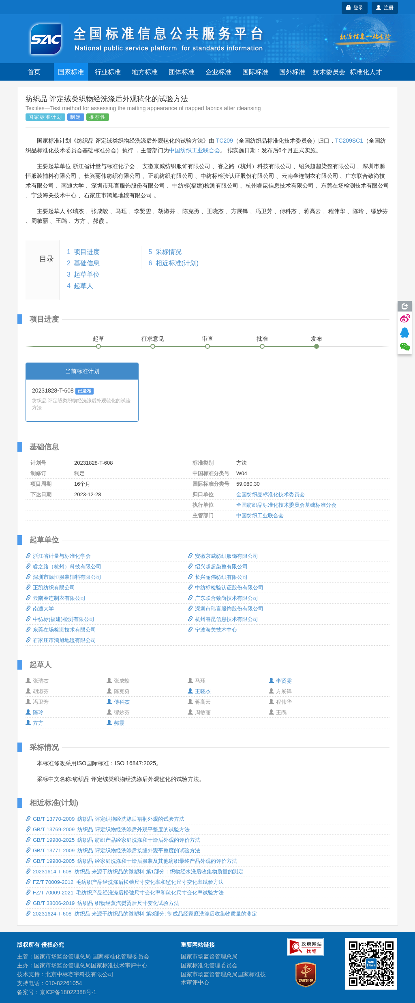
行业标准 (108, 71)
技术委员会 (329, 71)
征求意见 (152, 338)
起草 (98, 338)
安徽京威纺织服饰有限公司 (223, 556)
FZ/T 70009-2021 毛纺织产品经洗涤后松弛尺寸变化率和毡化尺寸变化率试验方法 (125, 893)
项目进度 (87, 251)
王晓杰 (199, 691)
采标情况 (169, 251)
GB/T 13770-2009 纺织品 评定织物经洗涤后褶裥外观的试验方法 (105, 819)
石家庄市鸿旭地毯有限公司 (61, 640)
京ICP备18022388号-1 (68, 992)
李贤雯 (280, 681)
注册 (385, 8)
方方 (34, 723)
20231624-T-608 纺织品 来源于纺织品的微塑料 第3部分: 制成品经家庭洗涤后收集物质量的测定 (141, 914)
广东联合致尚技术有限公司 (223, 598)
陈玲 (34, 712)
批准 (262, 338)
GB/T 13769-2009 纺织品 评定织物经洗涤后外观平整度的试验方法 (108, 829)
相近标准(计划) (177, 263)
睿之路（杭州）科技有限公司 (63, 566)
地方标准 (145, 71)
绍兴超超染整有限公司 (218, 566)
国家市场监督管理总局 (209, 956)
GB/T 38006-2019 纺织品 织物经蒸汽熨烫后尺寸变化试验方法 (102, 903)
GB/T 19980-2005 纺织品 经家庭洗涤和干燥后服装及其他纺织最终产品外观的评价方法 (131, 861)
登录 (355, 8)
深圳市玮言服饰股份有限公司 (225, 609)
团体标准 (182, 71)
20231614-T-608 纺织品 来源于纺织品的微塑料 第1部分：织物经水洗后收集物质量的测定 (135, 872)
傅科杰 (118, 702)
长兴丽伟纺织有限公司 (218, 577)
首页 (34, 71)
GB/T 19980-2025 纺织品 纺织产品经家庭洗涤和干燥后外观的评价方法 (113, 840)
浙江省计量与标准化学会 (58, 556)
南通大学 (40, 609)
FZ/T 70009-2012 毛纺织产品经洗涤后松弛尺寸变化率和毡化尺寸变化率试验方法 (125, 882)
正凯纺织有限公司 (50, 588)
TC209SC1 (349, 140)
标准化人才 (366, 71)
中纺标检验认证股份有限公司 (225, 588)
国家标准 (71, 71)
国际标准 (255, 71)
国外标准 (292, 71)
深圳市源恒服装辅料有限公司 (63, 577)
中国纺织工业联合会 (194, 150)
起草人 (83, 285)
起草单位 (87, 274)
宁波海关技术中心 (212, 630)
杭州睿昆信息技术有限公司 (223, 619)
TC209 (224, 140)
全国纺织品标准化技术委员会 (270, 494)
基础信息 (87, 263)
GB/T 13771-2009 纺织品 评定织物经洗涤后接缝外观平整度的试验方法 (113, 850)
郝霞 (115, 723)
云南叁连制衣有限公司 (56, 598)
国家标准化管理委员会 (209, 965)
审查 (207, 338)
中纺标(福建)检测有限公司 (60, 619)
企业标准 (218, 71)
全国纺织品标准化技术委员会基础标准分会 (286, 505)
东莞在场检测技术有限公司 (61, 630)
